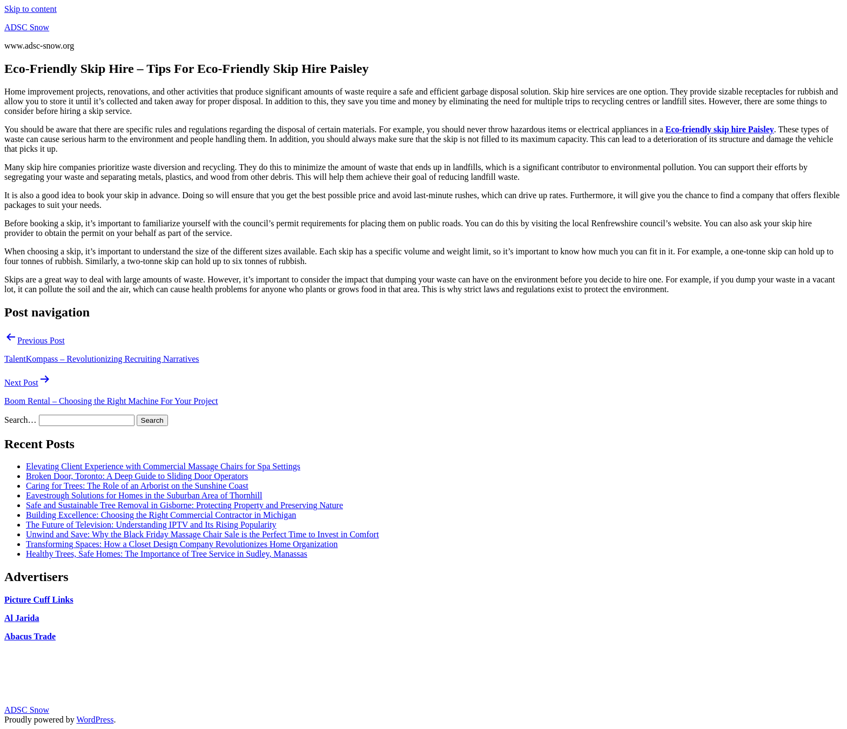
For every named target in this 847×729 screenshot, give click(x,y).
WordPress (94, 719)
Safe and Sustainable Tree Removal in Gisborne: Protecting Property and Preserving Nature (184, 505)
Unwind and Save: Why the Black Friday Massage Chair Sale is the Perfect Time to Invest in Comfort (202, 534)
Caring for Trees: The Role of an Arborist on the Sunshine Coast (137, 485)
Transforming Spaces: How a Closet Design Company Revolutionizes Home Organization (182, 544)
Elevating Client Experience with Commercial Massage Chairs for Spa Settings (163, 466)
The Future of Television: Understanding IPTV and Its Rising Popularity (151, 524)
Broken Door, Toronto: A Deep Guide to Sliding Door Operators (137, 476)
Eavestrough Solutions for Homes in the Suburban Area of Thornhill (144, 495)
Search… (20, 419)
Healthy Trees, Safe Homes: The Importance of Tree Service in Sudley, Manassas (166, 553)
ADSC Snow (26, 27)
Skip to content (30, 9)
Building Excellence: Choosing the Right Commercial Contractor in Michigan (161, 514)
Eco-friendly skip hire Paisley (720, 129)
